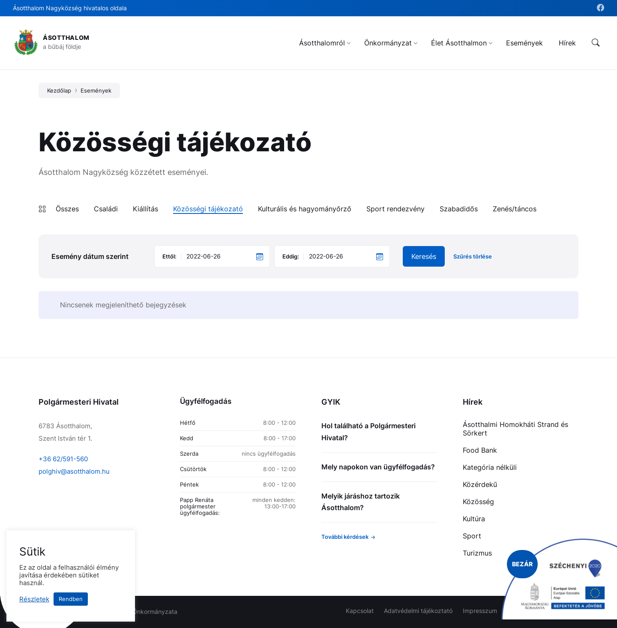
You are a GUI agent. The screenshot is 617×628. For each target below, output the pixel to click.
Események (96, 90)
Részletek (34, 599)
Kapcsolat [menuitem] (360, 610)
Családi (106, 208)
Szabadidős (459, 208)
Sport (472, 536)
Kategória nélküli (490, 467)
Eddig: (290, 256)
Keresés (423, 256)
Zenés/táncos (514, 208)
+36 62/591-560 (63, 459)
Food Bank (480, 450)
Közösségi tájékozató (208, 208)
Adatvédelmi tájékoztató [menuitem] (418, 610)
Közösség (478, 501)
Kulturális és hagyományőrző (304, 208)
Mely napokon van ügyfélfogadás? (378, 467)
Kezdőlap (59, 90)
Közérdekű (480, 484)
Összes (67, 208)
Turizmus (477, 553)
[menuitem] (322, 43)
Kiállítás (145, 208)
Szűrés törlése (472, 256)
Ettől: (169, 256)
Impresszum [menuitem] (480, 610)
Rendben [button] (71, 598)
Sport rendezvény (395, 208)
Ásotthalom (66, 37)
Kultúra (474, 518)
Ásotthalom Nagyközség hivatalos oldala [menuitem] (70, 8)
